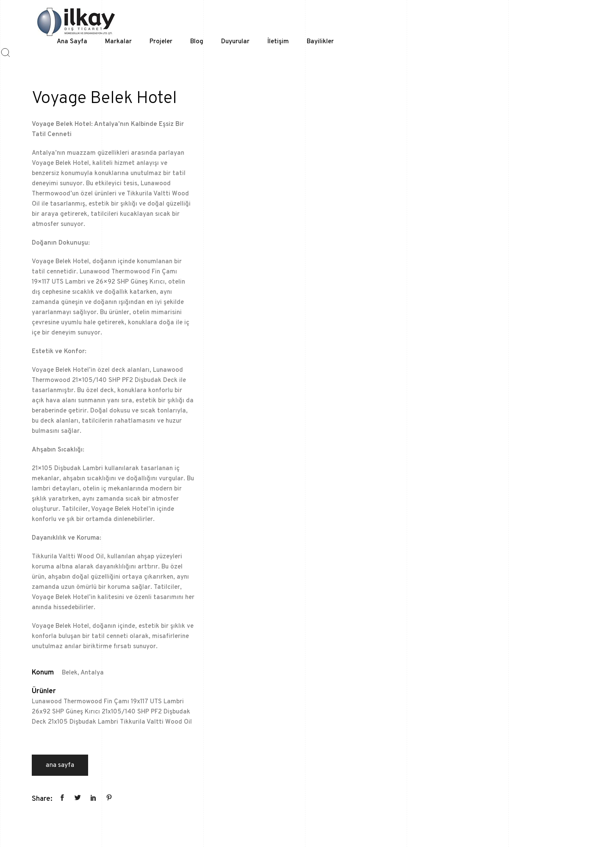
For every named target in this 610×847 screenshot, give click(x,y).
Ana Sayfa (60, 765)
